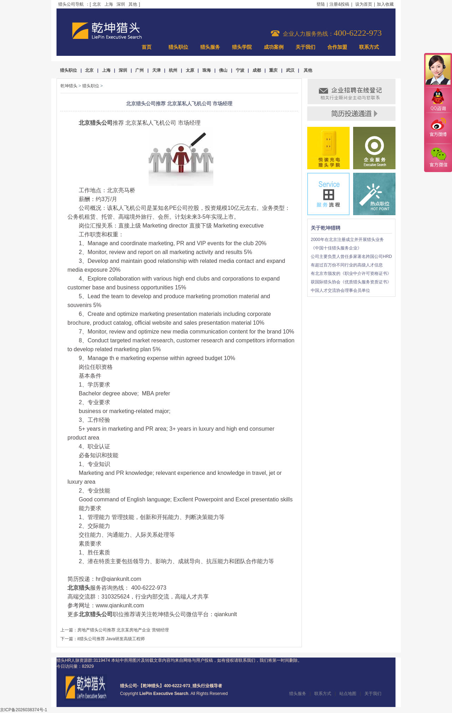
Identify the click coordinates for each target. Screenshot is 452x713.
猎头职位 (178, 47)
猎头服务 (210, 47)
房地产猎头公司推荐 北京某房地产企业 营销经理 (123, 629)
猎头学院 (242, 47)
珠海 (206, 70)
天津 (156, 70)
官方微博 (438, 128)
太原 (190, 70)
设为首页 (363, 4)
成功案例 (274, 47)
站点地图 (347, 693)
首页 (146, 47)
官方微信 (438, 158)
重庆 (273, 70)
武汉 (290, 70)
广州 (139, 70)
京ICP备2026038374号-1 (23, 709)
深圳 (121, 4)
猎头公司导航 (71, 4)
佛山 (223, 70)
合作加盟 (337, 47)
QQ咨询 (438, 100)
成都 (256, 70)
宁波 (240, 70)
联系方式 (369, 47)
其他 (133, 4)
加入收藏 (385, 4)
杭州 (173, 70)
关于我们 (305, 47)
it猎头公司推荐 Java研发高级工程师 (111, 638)
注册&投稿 (339, 4)
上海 (109, 4)
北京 (97, 4)
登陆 (320, 4)
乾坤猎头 (68, 85)
